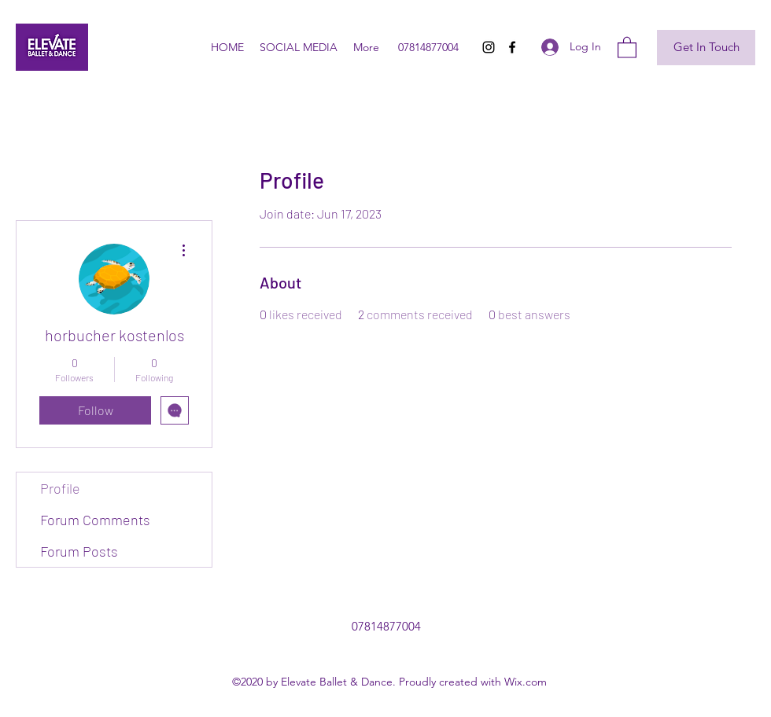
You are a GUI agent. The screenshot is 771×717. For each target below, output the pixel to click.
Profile (60, 488)
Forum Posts (79, 551)
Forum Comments (95, 519)
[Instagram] (488, 47)
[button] (627, 46)
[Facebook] (512, 47)
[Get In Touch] (706, 47)
